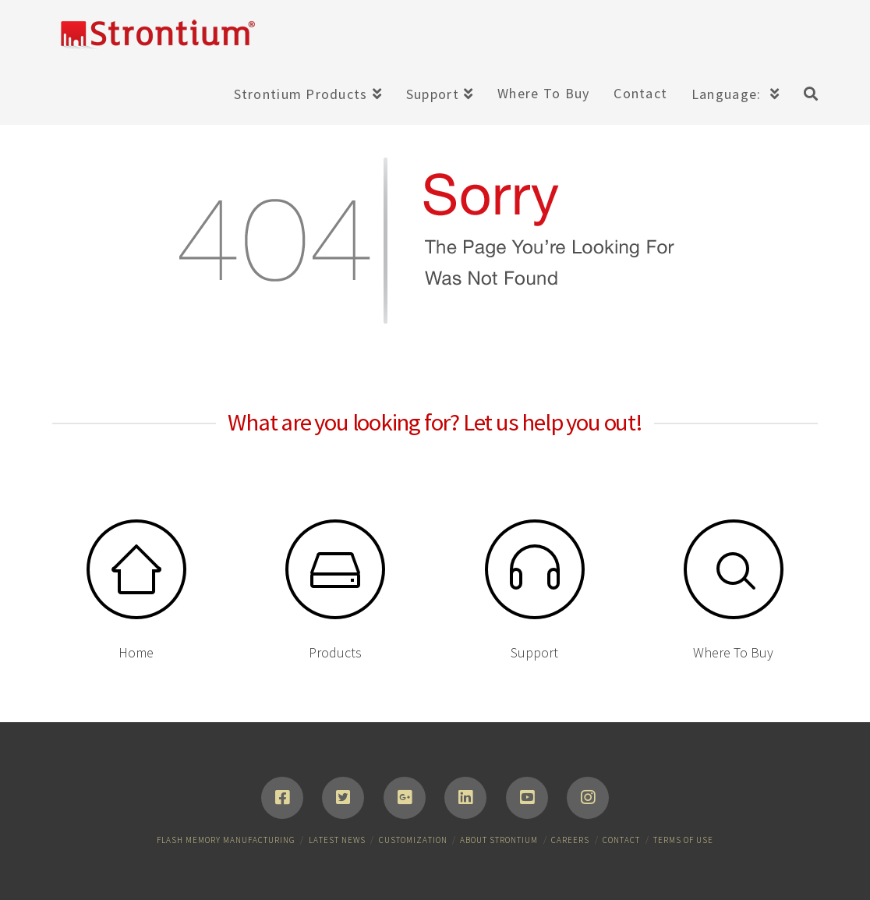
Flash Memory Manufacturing (226, 839)
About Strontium (499, 839)
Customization (413, 839)
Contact (621, 839)
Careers (570, 839)
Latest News (337, 839)
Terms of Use (683, 839)
